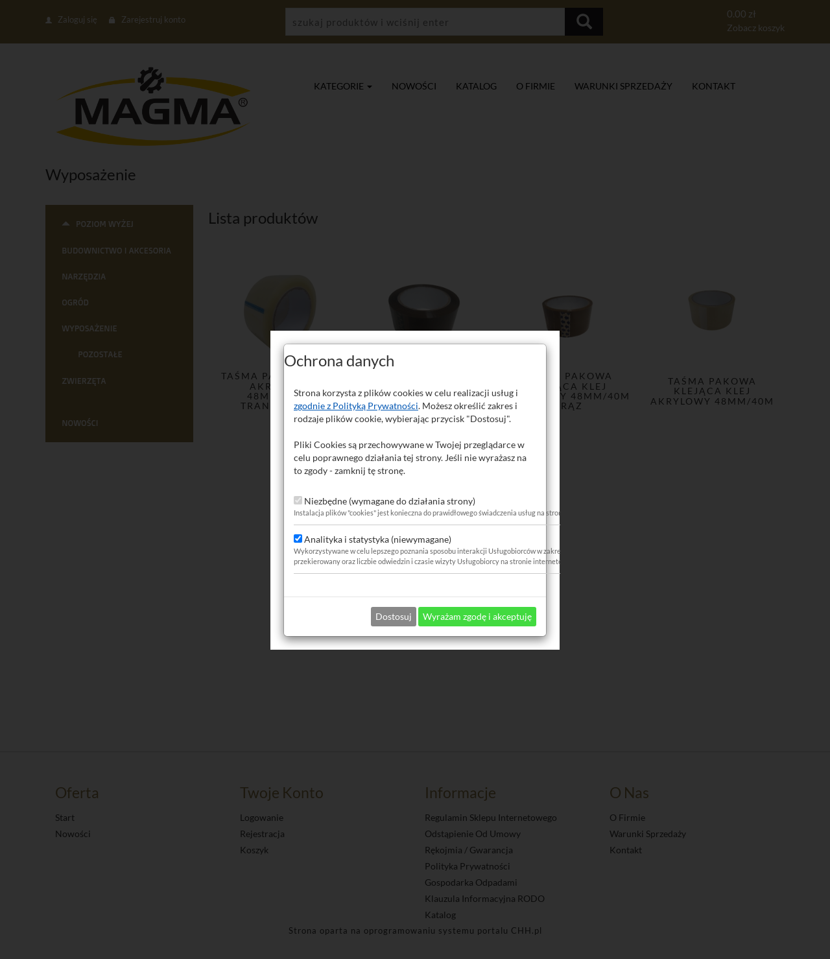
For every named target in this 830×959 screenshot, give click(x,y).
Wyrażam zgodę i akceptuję (477, 596)
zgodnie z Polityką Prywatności (356, 385)
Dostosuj (393, 596)
